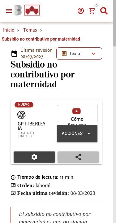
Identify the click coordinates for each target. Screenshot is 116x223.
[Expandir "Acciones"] (77, 133)
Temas (30, 30)
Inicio (8, 30)
